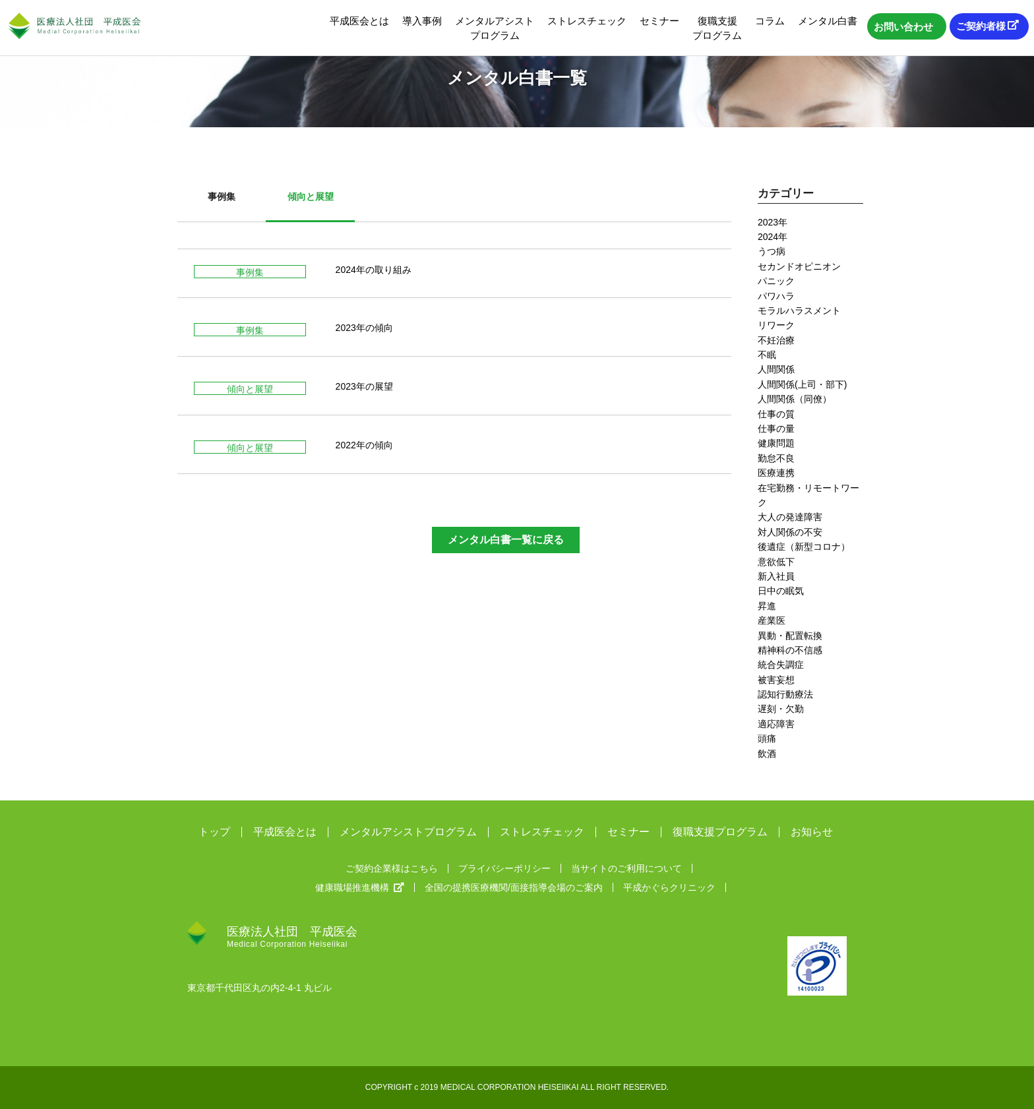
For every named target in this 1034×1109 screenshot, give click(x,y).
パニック (776, 281)
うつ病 (771, 251)
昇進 (767, 606)
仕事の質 (776, 414)
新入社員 (776, 576)
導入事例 (422, 20)
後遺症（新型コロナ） (804, 546)
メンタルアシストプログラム (494, 28)
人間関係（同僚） (795, 399)
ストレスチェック (586, 20)
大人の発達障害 (790, 517)
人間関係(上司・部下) (802, 384)
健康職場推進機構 (359, 887)
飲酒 (767, 753)
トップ (214, 832)
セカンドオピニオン (799, 266)
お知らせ (812, 832)
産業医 (771, 620)
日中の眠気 (781, 590)
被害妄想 (776, 679)
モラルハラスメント (799, 310)
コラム (770, 20)
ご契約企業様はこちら (392, 868)
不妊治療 (776, 340)
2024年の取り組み (373, 269)
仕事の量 (776, 428)
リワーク (776, 325)
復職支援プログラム (717, 28)
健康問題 (776, 443)
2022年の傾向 (364, 445)
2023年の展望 (364, 386)
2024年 (772, 236)
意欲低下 (776, 561)
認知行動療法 (785, 694)
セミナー (659, 20)
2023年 (772, 222)
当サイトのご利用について (626, 868)
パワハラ (776, 296)
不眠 (767, 354)
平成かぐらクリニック (669, 887)
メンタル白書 (827, 20)
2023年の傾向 (364, 327)
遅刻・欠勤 (781, 709)
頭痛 (767, 738)
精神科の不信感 (790, 650)
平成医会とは (359, 20)
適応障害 (776, 724)
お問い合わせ (903, 26)
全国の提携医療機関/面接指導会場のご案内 (514, 887)
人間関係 (776, 369)
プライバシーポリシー (504, 868)
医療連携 (776, 472)
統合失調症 (781, 664)
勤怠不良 (776, 458)
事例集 (221, 196)
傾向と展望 (311, 196)
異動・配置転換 (790, 635)
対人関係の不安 (790, 532)
